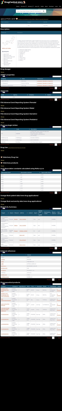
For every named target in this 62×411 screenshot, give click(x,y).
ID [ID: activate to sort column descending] (1, 254)
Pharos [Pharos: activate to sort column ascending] (16, 212)
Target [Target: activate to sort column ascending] (3, 212)
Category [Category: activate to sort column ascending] (14, 286)
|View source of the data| (21, 147)
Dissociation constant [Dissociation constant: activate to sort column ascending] (26, 172)
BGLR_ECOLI (22, 245)
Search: (55, 76)
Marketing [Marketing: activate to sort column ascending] (53, 286)
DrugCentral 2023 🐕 (15, 2)
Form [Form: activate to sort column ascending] (32, 286)
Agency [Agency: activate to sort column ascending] (15, 94)
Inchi (6, 48)
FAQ (60, 6)
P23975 (36, 15)
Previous (52, 88)
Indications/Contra (28, 19)
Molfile (3, 48)
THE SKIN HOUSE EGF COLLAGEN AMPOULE (5, 309)
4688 (2, 263)
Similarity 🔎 (30, 6)
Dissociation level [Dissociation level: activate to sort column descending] (5, 172)
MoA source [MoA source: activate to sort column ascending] (59, 213)
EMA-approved (32, 13)
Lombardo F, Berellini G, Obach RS (45, 81)
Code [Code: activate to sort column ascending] (17, 129)
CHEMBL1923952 (5, 277)
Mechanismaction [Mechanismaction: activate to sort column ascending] (47, 213)
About (46, 6)
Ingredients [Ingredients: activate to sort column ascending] (22, 286)
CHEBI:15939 (4, 274)
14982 (2, 261)
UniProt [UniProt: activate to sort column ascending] (22, 212)
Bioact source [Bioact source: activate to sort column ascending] (54, 213)
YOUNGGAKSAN (4, 314)
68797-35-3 (3, 266)
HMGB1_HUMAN (23, 231)
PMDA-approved (39, 13)
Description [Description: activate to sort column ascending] (34, 129)
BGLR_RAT (22, 235)
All (21, 13)
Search (17, 6)
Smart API (37, 6)
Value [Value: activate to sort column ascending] (23, 78)
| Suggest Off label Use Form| (12, 147)
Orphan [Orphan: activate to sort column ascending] (49, 94)
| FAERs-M (37, 19)
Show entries (4, 76)
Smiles (9, 48)
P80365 (16, 219)
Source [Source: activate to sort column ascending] (29, 254)
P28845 (16, 225)
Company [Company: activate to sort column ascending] (31, 94)
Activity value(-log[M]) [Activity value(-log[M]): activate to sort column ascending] (40, 212)
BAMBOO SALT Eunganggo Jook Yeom (5, 290)
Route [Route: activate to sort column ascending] (44, 286)
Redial (42, 6)
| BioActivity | (46, 19)
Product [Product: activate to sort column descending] (3, 286)
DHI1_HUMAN (23, 225)
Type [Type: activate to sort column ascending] (35, 212)
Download (51, 6)
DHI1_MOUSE (23, 240)
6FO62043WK (4, 268)
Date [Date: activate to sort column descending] (2, 94)
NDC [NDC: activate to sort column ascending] (28, 286)
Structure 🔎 (23, 6)
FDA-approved (25, 13)
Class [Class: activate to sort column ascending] (11, 212)
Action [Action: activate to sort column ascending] (30, 212)
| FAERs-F (33, 19)
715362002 (3, 270)
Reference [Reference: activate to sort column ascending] (40, 78)
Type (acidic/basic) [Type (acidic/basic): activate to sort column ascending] (46, 172)
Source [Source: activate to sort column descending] (3, 129)
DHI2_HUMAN (23, 219)
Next (59, 88)
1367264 (3, 259)
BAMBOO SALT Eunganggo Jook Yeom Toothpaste (5, 295)
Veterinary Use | (21, 19)
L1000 (56, 6)
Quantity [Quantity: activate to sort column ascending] (39, 286)
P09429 (16, 231)
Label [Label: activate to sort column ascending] (58, 286)
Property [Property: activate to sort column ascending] (3, 78)
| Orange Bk (41, 19)
